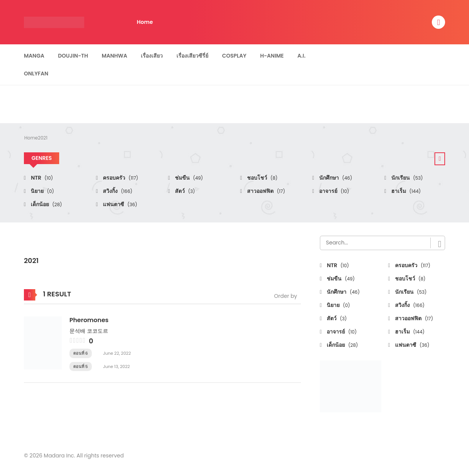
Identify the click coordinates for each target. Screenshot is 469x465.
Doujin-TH (73, 55)
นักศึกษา (335, 178)
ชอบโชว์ (261, 178)
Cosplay (234, 55)
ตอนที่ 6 (80, 353)
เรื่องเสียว (152, 55)
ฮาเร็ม (405, 191)
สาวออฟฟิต (265, 191)
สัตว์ (184, 191)
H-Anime (271, 55)
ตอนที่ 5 (80, 366)
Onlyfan (36, 73)
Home (145, 22)
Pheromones (89, 320)
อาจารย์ (333, 191)
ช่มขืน (188, 178)
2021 (42, 138)
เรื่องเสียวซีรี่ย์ (192, 55)
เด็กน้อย (46, 204)
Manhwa (114, 55)
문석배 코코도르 (88, 331)
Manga (34, 55)
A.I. (301, 55)
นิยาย (42, 191)
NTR (41, 178)
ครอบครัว (120, 178)
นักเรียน (406, 178)
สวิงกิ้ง (117, 191)
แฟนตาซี (119, 204)
